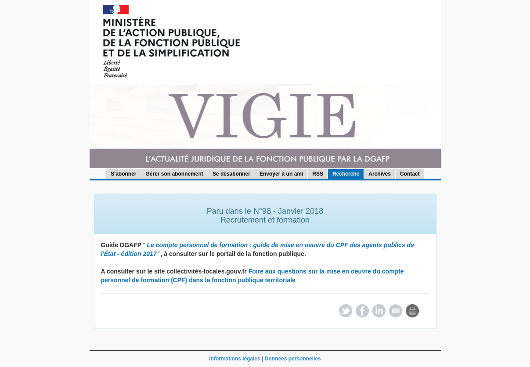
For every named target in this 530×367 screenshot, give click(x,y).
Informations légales (234, 359)
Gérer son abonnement (174, 174)
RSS (317, 174)
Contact (410, 174)
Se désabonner (231, 174)
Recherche (345, 174)
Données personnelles (293, 359)
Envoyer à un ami (281, 174)
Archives (379, 174)
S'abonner (123, 174)
